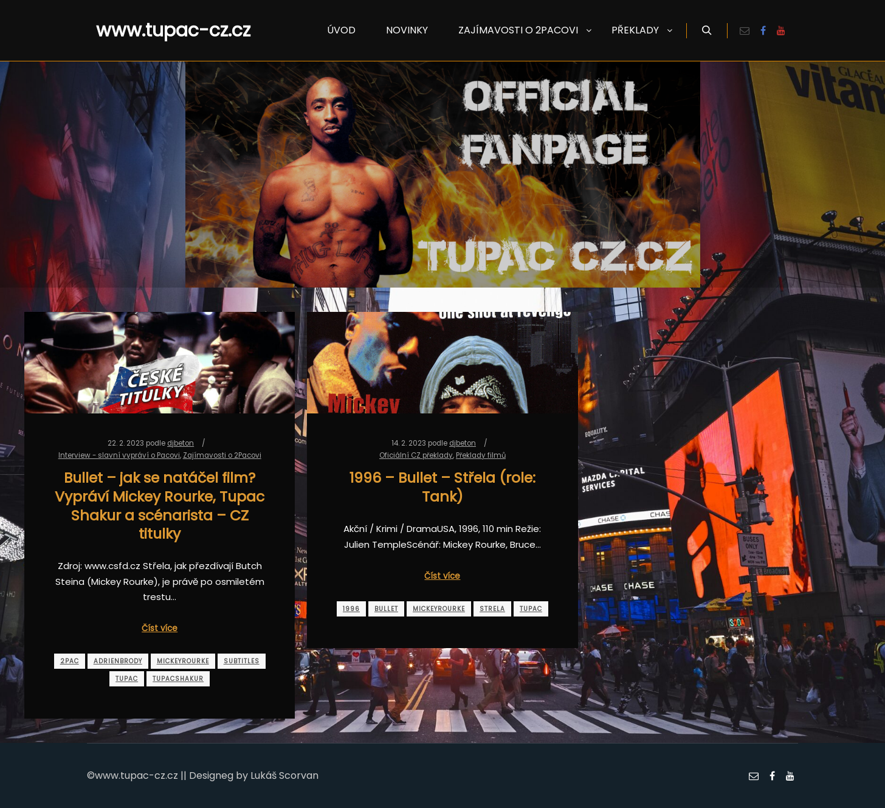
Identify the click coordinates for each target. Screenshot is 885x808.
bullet (386, 608)
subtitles (242, 661)
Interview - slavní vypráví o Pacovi (119, 455)
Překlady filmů (481, 455)
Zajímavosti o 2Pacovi (222, 455)
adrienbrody (118, 661)
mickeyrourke (183, 661)
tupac (126, 678)
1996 (351, 608)
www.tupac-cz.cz (157, 30)
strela (492, 608)
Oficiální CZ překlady (416, 455)
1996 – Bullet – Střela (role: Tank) (442, 487)
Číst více (159, 628)
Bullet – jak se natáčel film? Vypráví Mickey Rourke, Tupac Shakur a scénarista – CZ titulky (159, 506)
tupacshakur (178, 678)
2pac (69, 661)
